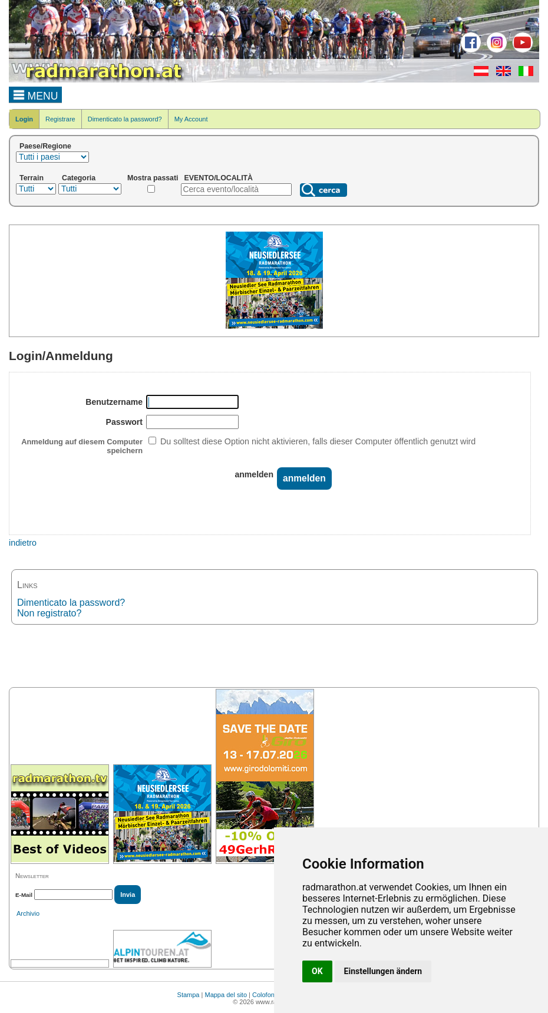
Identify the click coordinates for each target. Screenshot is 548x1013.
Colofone (265, 994)
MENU (35, 94)
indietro (23, 542)
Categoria (78, 178)
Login (24, 119)
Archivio (27, 913)
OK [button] (317, 971)
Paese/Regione (45, 146)
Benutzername (114, 402)
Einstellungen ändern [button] (383, 971)
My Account (191, 119)
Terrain (31, 178)
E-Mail (23, 895)
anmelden (254, 474)
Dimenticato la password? (125, 119)
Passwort (124, 422)
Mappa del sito (225, 994)
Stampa (188, 994)
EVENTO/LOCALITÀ (218, 178)
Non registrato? (49, 613)
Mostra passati (153, 178)
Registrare (60, 119)
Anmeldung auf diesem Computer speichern (82, 446)
